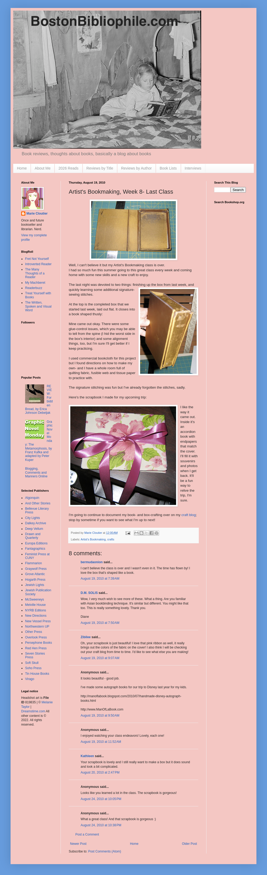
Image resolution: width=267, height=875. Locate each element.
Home (22, 168)
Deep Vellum (34, 529)
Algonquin (32, 498)
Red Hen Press (36, 648)
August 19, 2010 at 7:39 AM (100, 578)
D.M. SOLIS (89, 593)
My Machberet (35, 283)
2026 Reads (68, 168)
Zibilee (86, 637)
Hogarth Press (35, 579)
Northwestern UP (37, 626)
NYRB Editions (35, 610)
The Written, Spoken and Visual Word (38, 306)
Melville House (35, 605)
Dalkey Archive (35, 523)
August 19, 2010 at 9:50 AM (100, 715)
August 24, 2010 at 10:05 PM (101, 799)
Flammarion (33, 563)
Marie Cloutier (37, 213)
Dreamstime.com (33, 711)
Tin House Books (37, 674)
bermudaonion (92, 562)
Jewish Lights (34, 585)
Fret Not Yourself (37, 259)
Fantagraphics (35, 548)
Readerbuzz (33, 288)
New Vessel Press (38, 621)
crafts (110, 539)
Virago (29, 679)
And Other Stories (37, 503)
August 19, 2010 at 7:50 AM (100, 623)
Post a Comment (87, 834)
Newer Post (78, 844)
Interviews (193, 168)
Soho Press (33, 668)
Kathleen (87, 756)
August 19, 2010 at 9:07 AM (100, 658)
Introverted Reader (38, 264)
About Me (42, 168)
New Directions (36, 616)
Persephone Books (38, 643)
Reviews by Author (136, 168)
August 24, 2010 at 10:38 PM (101, 825)
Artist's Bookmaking (93, 539)
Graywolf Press (36, 569)
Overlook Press (36, 637)
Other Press (33, 632)
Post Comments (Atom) (104, 851)
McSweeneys (34, 599)
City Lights (32, 518)
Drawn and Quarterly (32, 536)
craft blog (188, 515)
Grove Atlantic (35, 574)
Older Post (189, 844)
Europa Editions (36, 543)
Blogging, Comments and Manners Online (36, 472)
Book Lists (168, 168)
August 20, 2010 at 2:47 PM (100, 772)
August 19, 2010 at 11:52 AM (101, 742)
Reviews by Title (99, 168)
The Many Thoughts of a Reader (34, 273)
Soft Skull (32, 663)
